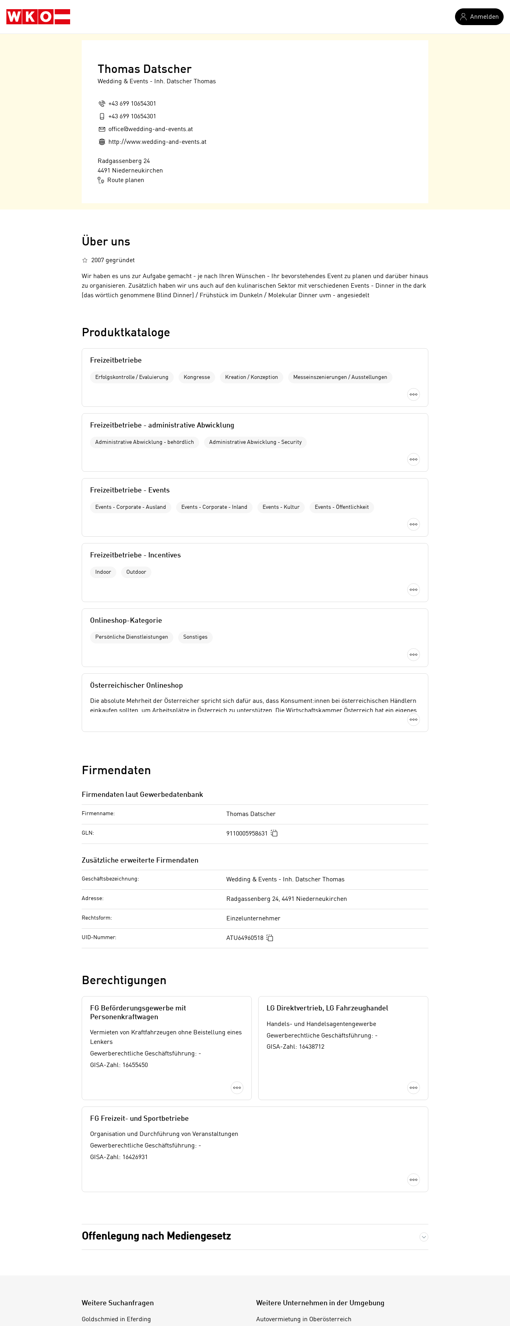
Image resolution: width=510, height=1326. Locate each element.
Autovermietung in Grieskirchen (300, 1217)
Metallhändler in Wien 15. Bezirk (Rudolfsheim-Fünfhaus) (162, 1258)
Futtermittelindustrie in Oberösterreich (136, 1191)
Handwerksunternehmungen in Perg (133, 1204)
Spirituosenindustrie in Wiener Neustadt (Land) (148, 1271)
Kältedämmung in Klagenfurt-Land (131, 1177)
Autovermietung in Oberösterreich (303, 1151)
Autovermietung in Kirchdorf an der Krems (316, 1231)
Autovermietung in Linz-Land (296, 1244)
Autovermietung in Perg (289, 1258)
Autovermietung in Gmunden (296, 1204)
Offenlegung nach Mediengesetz (156, 1068)
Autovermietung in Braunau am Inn (305, 1164)
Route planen (121, 180)
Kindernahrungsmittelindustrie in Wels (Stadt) (146, 1244)
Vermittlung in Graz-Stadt (117, 1164)
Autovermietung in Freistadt (295, 1191)
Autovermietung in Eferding (294, 1177)
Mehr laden (255, 559)
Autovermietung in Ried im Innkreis (306, 1271)
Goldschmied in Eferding (116, 1151)
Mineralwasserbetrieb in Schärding (131, 1217)
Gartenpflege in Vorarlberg (119, 1231)
